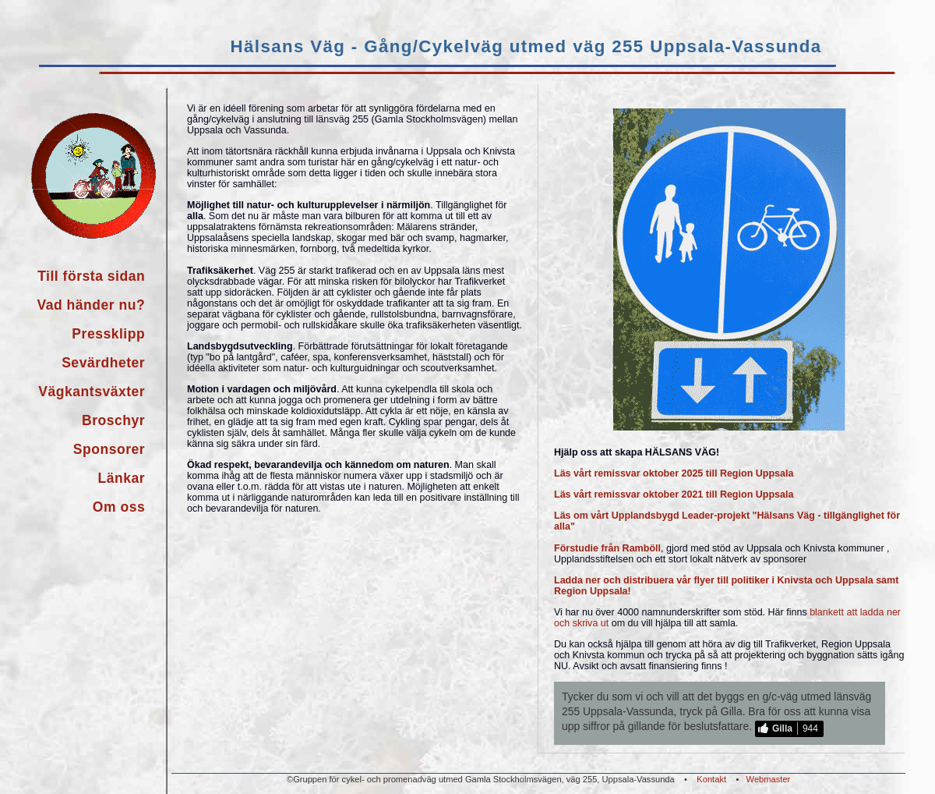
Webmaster (768, 779)
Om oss (119, 507)
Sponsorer (109, 449)
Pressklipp (108, 334)
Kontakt (711, 779)
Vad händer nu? (91, 305)
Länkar (122, 478)
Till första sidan (91, 276)
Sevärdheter (103, 362)
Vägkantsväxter (91, 391)
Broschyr (113, 420)
